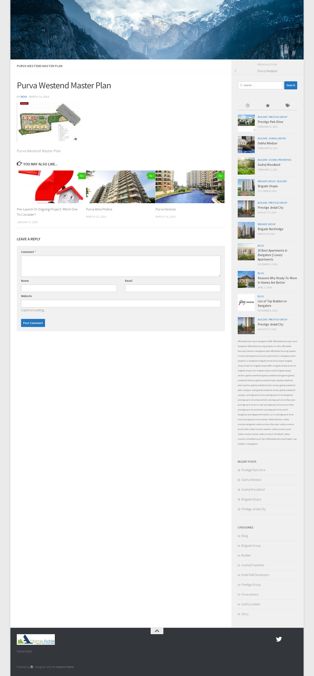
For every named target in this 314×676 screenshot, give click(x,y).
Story (245, 614)
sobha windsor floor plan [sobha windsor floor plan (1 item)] (267, 424)
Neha (24, 97)
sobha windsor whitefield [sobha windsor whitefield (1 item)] (271, 434)
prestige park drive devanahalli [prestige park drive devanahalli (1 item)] (252, 400)
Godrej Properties (280, 159)
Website (26, 296)
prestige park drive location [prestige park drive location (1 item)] (251, 409)
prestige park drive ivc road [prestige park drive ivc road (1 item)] (250, 404)
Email (128, 281)
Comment (28, 252)
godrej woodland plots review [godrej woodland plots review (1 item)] (265, 385)
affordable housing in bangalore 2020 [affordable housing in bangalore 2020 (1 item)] (255, 341)
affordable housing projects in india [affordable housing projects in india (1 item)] (264, 346)
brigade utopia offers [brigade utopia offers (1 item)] (263, 365)
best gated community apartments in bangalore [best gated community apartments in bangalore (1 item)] (268, 356)
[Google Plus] (287, 639)
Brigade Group (267, 181)
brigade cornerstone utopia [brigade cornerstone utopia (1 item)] (271, 360)
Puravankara (250, 594)
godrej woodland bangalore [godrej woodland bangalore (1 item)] (275, 375)
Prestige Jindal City (270, 208)
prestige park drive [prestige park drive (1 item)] (255, 395)
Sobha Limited (277, 138)
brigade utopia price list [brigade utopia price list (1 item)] (285, 365)
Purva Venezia (166, 209)
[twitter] (279, 639)
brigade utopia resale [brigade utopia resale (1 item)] (267, 370)
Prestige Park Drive (270, 122)
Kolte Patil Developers (255, 575)
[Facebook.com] (271, 639)
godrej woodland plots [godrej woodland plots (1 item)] (266, 380)
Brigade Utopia (268, 186)
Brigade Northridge (270, 229)
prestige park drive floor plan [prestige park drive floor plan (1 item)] (281, 400)
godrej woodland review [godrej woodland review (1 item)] (267, 390)
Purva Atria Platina (99, 209)
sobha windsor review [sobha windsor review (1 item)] (248, 434)
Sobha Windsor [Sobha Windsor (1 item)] (276, 419)
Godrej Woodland (269, 165)
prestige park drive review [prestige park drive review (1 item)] (255, 419)
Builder (262, 116)
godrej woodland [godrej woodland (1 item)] (254, 375)
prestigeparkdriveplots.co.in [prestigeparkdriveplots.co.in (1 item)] (261, 414)
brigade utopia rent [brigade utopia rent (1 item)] (247, 370)
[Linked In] (294, 639)
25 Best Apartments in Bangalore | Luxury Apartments (272, 254)
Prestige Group (278, 116)
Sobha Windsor (267, 143)
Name (25, 281)
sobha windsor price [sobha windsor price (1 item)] (281, 429)
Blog (261, 245)
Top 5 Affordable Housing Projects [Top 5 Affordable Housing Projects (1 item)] (277, 439)
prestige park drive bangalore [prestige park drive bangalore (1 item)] (279, 395)
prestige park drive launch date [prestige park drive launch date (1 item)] (279, 404)
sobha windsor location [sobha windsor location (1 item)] (260, 429)
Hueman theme (65, 667)
